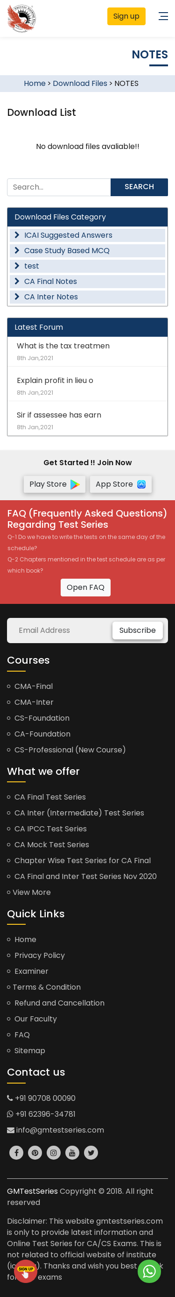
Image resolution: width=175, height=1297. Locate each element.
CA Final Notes (45, 281)
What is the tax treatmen (87, 351)
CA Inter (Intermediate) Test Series (75, 813)
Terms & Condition (44, 987)
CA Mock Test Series (48, 844)
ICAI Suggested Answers (63, 235)
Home (35, 83)
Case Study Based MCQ (62, 250)
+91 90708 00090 (41, 1098)
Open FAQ (86, 587)
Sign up (126, 16)
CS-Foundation (38, 718)
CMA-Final (30, 686)
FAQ (18, 1034)
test (26, 266)
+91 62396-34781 (41, 1114)
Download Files (80, 83)
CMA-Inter (30, 702)
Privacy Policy (36, 955)
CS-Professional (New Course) (66, 749)
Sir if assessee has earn (87, 421)
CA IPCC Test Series (47, 828)
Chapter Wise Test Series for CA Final (79, 860)
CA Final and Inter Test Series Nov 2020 (82, 876)
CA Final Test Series (46, 797)
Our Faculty (32, 1019)
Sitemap (26, 1050)
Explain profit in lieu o (87, 386)
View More (29, 892)
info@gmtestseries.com (55, 1130)
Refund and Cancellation (56, 1003)
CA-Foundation (38, 734)
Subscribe (137, 630)
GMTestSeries (32, 1191)
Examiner (28, 971)
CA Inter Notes (46, 296)
